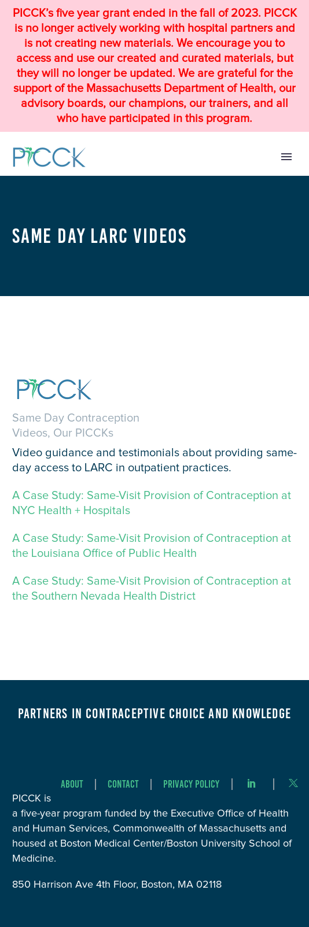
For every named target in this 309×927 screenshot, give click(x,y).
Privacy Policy (191, 784)
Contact (123, 784)
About (72, 784)
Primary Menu (286, 156)
